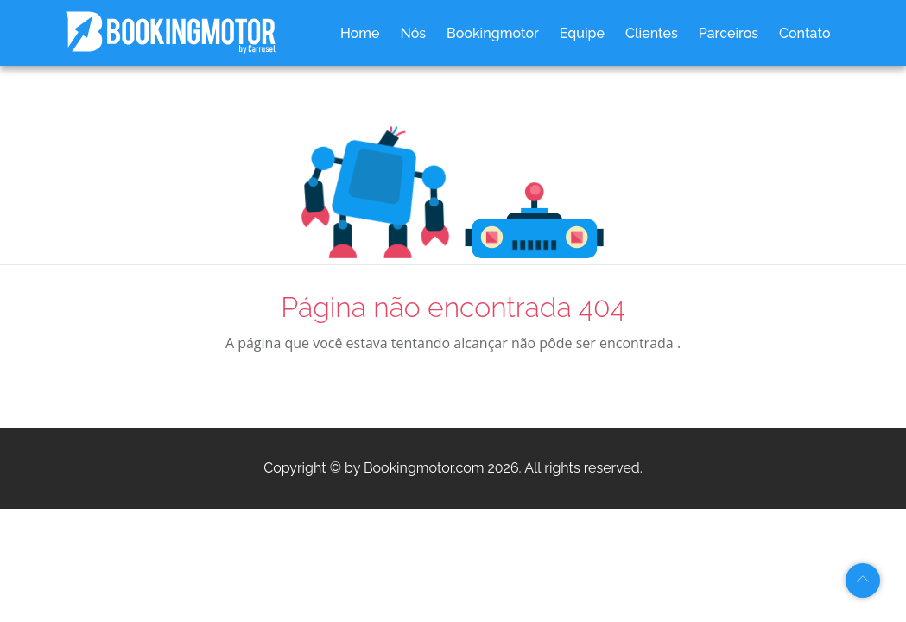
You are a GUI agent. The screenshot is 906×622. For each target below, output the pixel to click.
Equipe (582, 33)
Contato (804, 33)
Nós (413, 33)
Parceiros (728, 33)
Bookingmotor (493, 33)
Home (360, 33)
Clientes (651, 33)
